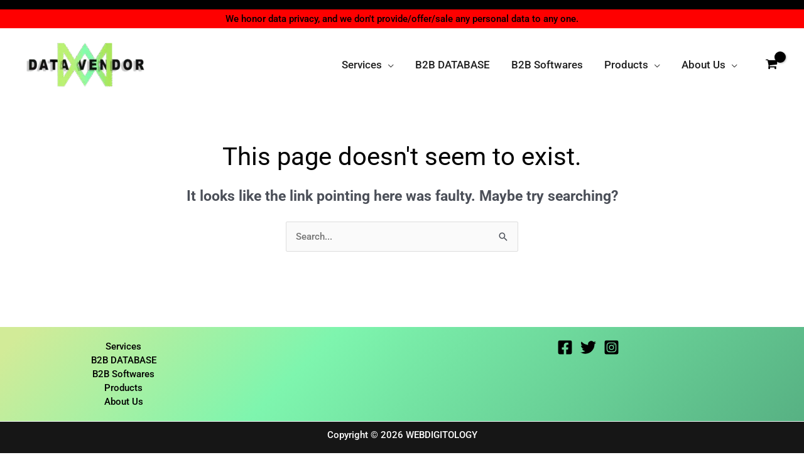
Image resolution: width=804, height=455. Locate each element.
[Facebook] (565, 348)
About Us (123, 403)
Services (123, 347)
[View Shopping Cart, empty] (771, 64)
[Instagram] (611, 348)
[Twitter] (588, 348)
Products (123, 389)
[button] (388, 65)
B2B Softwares (123, 375)
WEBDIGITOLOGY (441, 436)
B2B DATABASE (123, 361)
